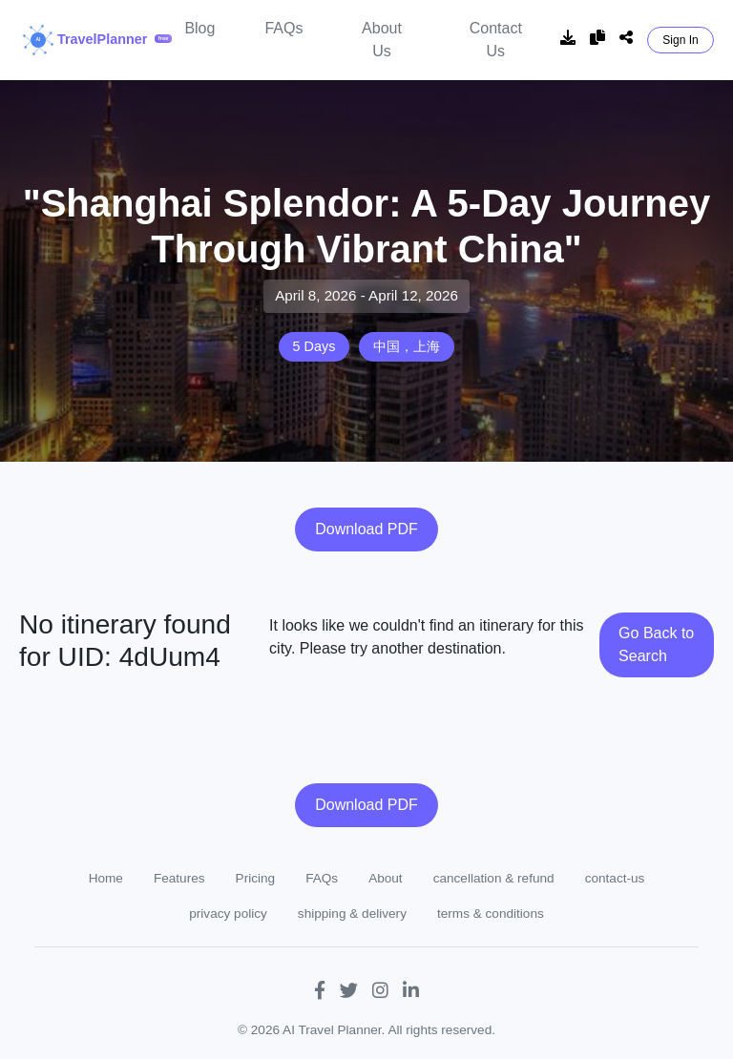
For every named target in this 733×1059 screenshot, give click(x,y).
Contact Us (496, 39)
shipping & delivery (352, 913)
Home (106, 878)
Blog (199, 28)
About (385, 878)
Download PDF (366, 529)
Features (179, 878)
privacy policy (228, 913)
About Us (382, 39)
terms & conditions (490, 913)
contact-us (615, 878)
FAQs (283, 28)
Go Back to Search (656, 644)
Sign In (680, 40)
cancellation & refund (494, 878)
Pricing (256, 878)
